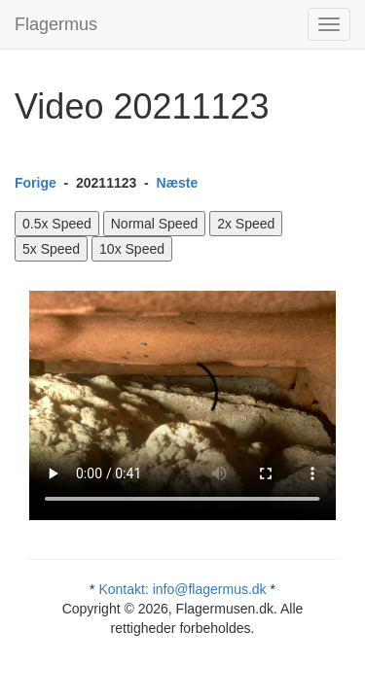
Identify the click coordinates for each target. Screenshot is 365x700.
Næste (178, 183)
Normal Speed (155, 223)
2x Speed (245, 223)
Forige (35, 183)
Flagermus (56, 24)
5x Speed (51, 249)
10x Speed (131, 249)
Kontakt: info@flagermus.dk (182, 589)
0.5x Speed (56, 223)
